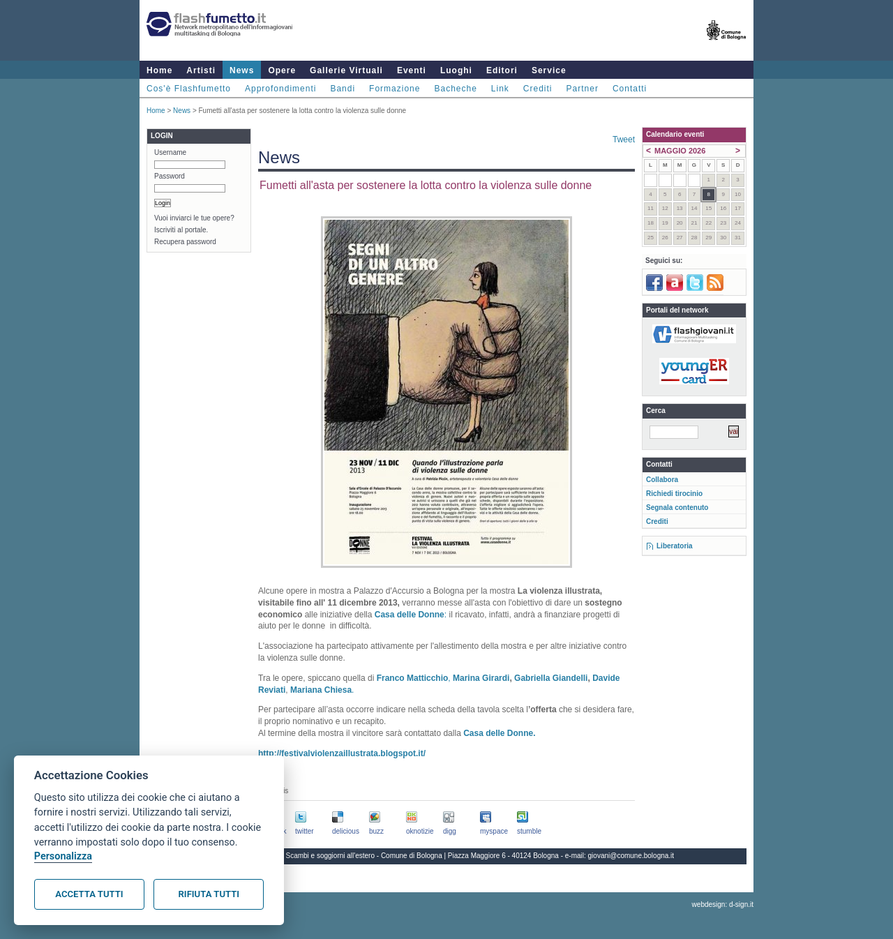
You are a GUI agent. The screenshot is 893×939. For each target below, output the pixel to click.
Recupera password (185, 242)
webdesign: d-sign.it (722, 904)
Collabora (662, 479)
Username (170, 152)
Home (159, 70)
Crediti (538, 88)
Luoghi (456, 70)
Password (169, 176)
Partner (582, 88)
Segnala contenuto (677, 507)
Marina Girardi (481, 678)
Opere (282, 70)
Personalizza (63, 856)
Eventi (411, 70)
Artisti (201, 70)
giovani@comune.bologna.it (631, 855)
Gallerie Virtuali (346, 70)
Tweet (624, 139)
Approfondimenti (280, 88)
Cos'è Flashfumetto (189, 88)
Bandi (342, 88)
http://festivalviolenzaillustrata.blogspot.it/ (342, 753)
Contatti (630, 88)
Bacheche (455, 88)
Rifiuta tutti (209, 894)
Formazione (394, 88)
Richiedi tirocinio (674, 493)
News (242, 70)
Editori (502, 70)
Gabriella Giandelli (550, 678)
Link (500, 88)
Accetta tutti (89, 894)
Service (549, 70)
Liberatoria (674, 546)
